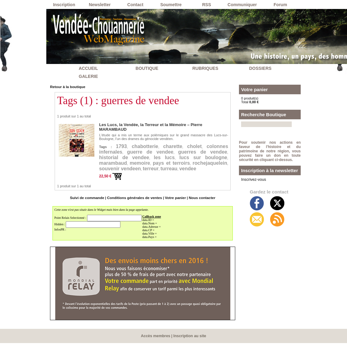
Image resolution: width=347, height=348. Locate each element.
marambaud (115, 161)
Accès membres (156, 341)
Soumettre (171, 4)
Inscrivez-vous (252, 194)
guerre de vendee (151, 148)
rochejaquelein (118, 167)
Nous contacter (198, 203)
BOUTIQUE (147, 68)
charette (171, 141)
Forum (280, 4)
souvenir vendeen (174, 167)
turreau (108, 174)
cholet (193, 141)
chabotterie (142, 141)
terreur (218, 167)
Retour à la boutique (66, 86)
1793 (118, 141)
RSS (206, 4)
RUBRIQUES (205, 68)
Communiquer (242, 4)
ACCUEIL (88, 68)
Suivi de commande (91, 203)
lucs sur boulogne (202, 154)
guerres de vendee (202, 148)
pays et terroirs (199, 161)
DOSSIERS (260, 68)
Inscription (64, 4)
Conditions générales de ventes (135, 203)
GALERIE (88, 76)
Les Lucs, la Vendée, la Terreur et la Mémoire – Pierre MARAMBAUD (159, 124)
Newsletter (100, 4)
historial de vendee (125, 154)
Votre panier (173, 203)
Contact (135, 4)
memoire (151, 161)
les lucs (164, 154)
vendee (129, 174)
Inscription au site (189, 341)
